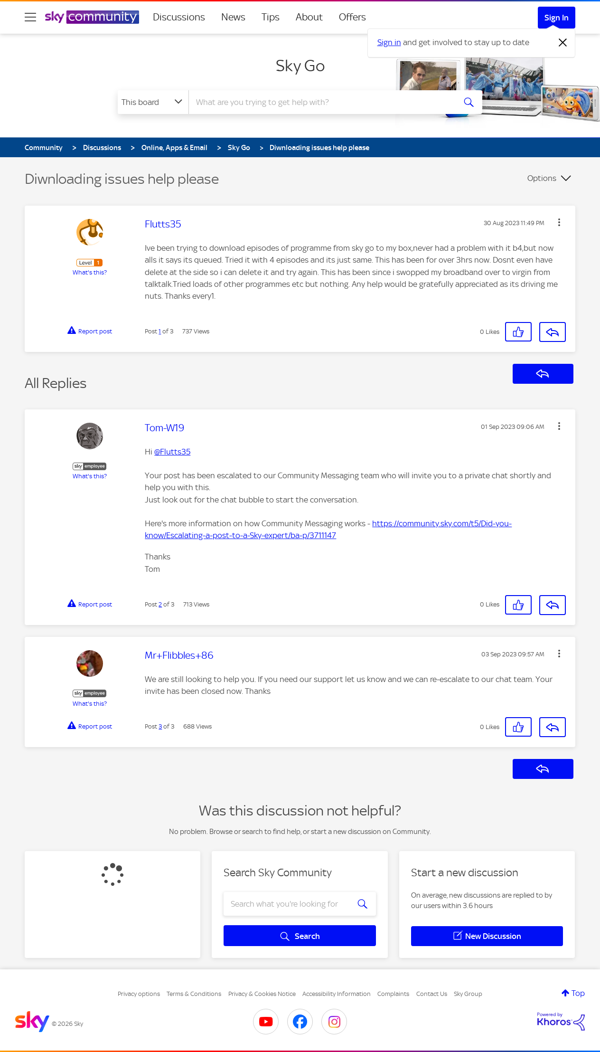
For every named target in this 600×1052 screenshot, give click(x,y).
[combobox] (321, 102)
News (233, 17)
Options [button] (541, 178)
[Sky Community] (92, 17)
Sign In (556, 17)
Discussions (179, 17)
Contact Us (431, 993)
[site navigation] (30, 17)
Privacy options (139, 993)
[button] (559, 222)
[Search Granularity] (153, 102)
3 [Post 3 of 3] (160, 726)
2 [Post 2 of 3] (160, 604)
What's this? (90, 272)
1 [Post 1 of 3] (160, 331)
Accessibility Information (336, 993)
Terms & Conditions (194, 993)
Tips (271, 17)
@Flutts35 (172, 451)
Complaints (393, 993)
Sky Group (468, 993)
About (309, 17)
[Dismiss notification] (563, 42)
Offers (352, 17)
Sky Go (300, 65)
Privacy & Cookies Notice (262, 993)
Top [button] (578, 993)
